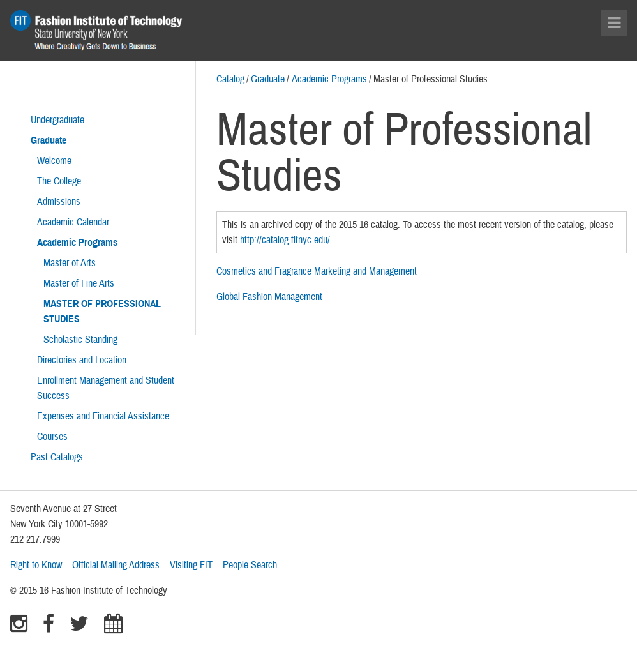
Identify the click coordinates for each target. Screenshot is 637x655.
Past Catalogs (57, 457)
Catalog (230, 79)
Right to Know (36, 565)
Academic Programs (329, 79)
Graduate (268, 79)
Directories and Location (81, 360)
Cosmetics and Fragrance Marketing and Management (316, 271)
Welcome (54, 160)
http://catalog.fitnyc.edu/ (285, 240)
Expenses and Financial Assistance (103, 416)
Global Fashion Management (269, 296)
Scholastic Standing (80, 339)
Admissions (58, 201)
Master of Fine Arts (78, 283)
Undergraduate (57, 120)
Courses (52, 436)
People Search (250, 565)
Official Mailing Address (116, 565)
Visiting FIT (191, 565)
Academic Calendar (73, 222)
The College (59, 181)
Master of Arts (69, 263)
